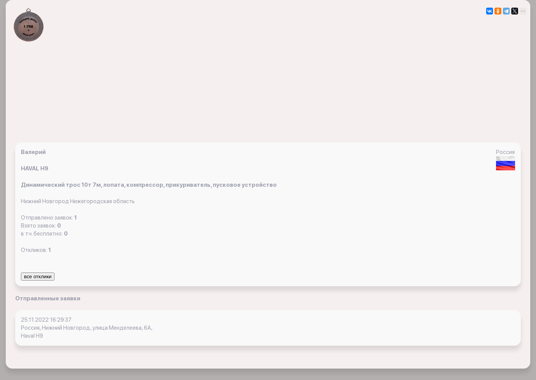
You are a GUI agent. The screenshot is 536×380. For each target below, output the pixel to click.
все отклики (37, 276)
